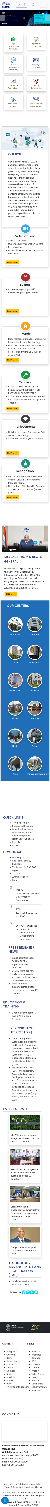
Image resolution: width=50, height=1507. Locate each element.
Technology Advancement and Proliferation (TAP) (25, 1268)
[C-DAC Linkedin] (32, 1292)
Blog (14, 880)
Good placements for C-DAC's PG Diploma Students (25, 1016)
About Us (36, 1351)
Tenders (35, 1367)
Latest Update (15, 1108)
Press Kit (35, 1370)
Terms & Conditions (13, 1487)
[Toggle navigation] (43, 5)
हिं (25, 4)
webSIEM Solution (17, 240)
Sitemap (39, 1487)
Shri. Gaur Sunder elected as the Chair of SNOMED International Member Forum (25, 480)
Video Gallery (38, 1374)
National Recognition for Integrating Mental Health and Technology (27, 340)
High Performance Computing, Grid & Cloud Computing (26, 434)
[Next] (47, 18)
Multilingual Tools (21, 857)
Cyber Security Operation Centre (25, 243)
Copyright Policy (33, 1484)
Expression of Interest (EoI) (21, 1030)
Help (6, 1484)
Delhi (9, 1358)
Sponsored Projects (22, 826)
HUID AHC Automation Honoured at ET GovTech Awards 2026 (26, 347)
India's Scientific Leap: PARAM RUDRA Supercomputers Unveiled (23, 962)
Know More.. (12, 262)
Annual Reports (20, 876)
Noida (9, 1374)
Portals (16, 842)
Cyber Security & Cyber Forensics (25, 438)
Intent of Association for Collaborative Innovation (27, 934)
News (13, 951)
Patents (16, 845)
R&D (33, 1361)
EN (19, 4)
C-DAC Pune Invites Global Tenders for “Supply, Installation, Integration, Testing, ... (26, 399)
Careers (35, 1364)
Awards (35, 1380)
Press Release (20, 947)
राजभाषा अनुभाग (20, 822)
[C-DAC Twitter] (28, 1292)
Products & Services (37, 1356)
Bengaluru (11, 1351)
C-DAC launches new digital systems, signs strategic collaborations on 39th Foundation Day (24, 975)
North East (11, 1377)
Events (35, 1377)
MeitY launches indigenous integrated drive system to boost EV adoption (25, 988)
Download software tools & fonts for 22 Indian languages (22, 832)
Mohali (9, 1367)
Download (13, 852)
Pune (9, 1383)
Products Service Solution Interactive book (25, 1283)
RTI (18, 909)
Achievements (39, 1386)
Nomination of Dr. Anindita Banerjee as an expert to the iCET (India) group (26, 489)
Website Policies (17, 1484)
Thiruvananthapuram (17, 1386)
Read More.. (11, 594)
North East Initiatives (23, 838)
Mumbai (10, 1370)
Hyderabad (12, 1361)
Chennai (10, 1354)
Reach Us (29, 1487)
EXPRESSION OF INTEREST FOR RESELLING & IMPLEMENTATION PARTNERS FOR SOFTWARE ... (24, 390)
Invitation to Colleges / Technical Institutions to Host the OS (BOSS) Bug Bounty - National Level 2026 (24, 1093)
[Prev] (2, 18)
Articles (16, 873)
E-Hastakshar (15, 247)
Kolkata (10, 1364)
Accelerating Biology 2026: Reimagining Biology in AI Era (23, 291)
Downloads (37, 1383)
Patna (9, 1380)
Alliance (35, 1390)
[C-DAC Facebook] (23, 1292)
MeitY (19, 890)
